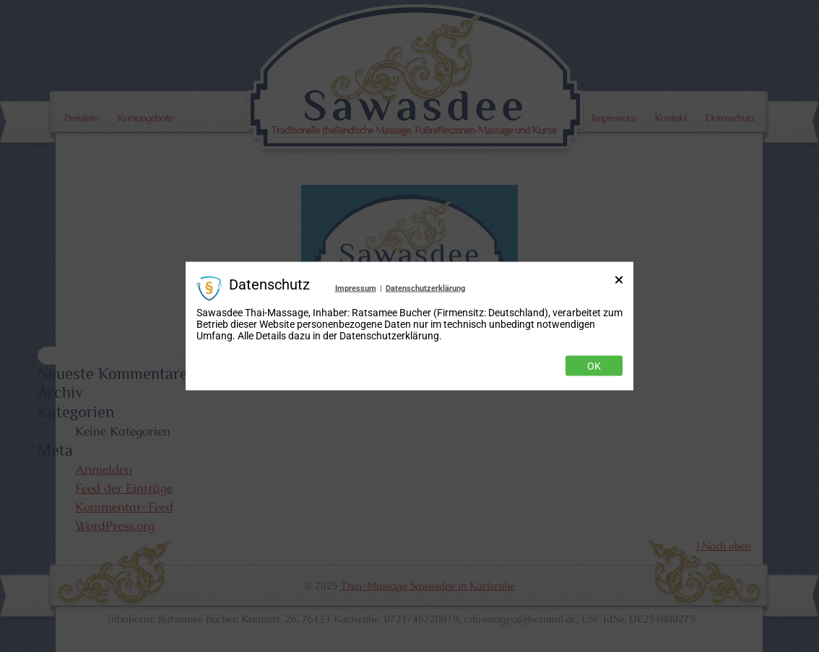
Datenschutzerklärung (425, 287)
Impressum (355, 287)
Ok (594, 366)
